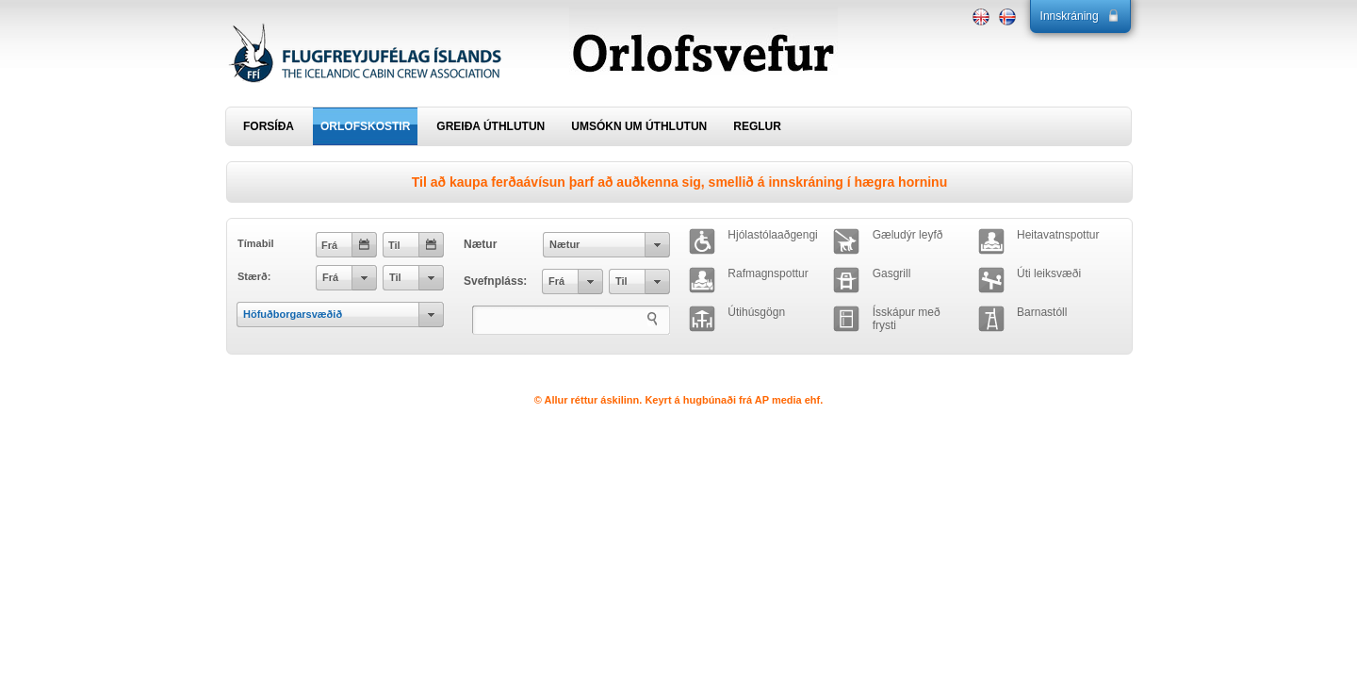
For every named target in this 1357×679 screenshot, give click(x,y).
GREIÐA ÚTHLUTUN (490, 126)
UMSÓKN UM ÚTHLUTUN (639, 126)
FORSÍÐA (268, 126)
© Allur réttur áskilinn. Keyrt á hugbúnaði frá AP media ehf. (679, 400)
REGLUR (757, 126)
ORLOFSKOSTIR (365, 126)
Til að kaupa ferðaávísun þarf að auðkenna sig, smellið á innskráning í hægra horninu (679, 182)
